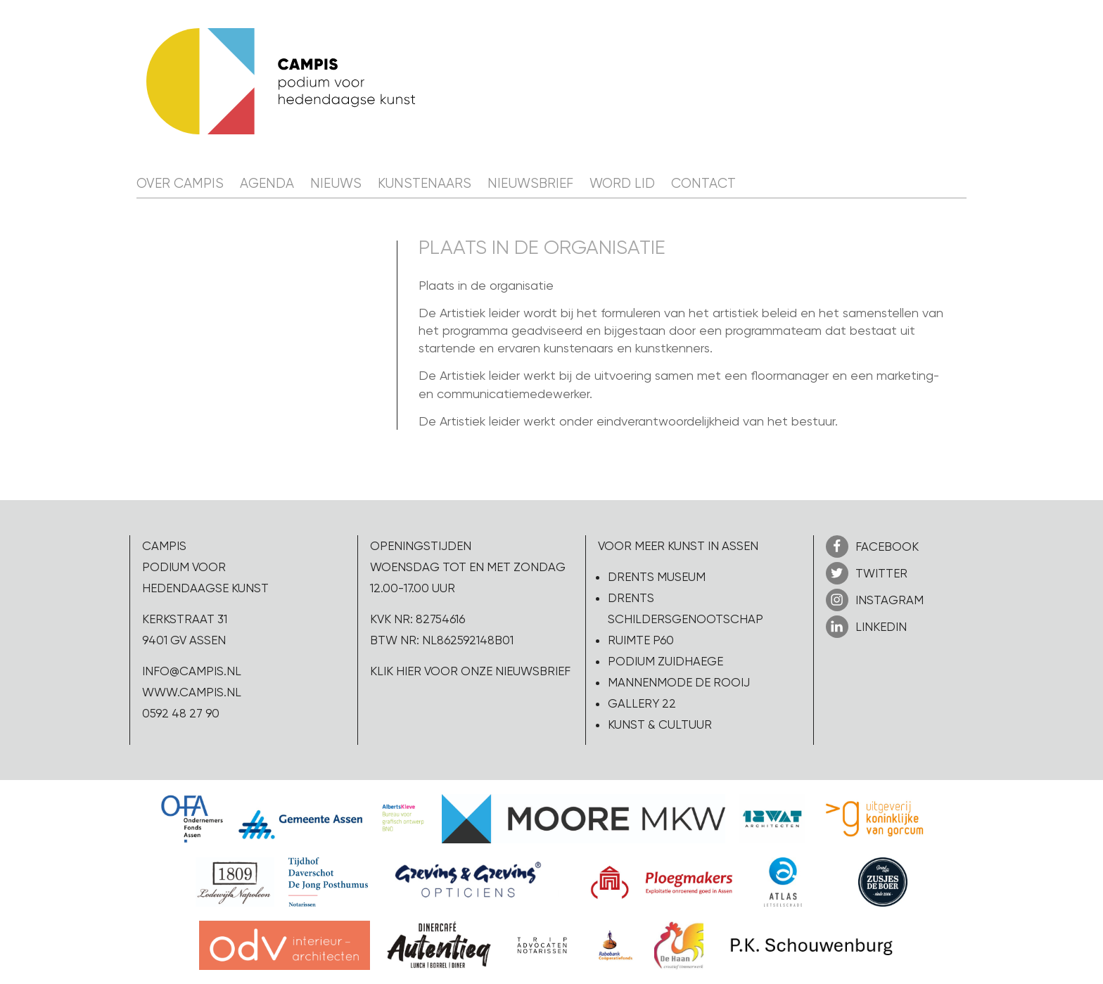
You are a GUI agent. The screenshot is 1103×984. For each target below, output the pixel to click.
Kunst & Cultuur (660, 724)
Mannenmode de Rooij (679, 682)
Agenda (267, 183)
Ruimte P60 (641, 640)
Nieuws (336, 183)
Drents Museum (657, 577)
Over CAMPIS (180, 183)
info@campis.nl (191, 671)
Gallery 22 (642, 703)
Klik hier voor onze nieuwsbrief (470, 671)
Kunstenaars (424, 183)
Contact (703, 183)
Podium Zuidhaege (665, 661)
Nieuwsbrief (530, 183)
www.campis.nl (191, 692)
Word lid (622, 183)
